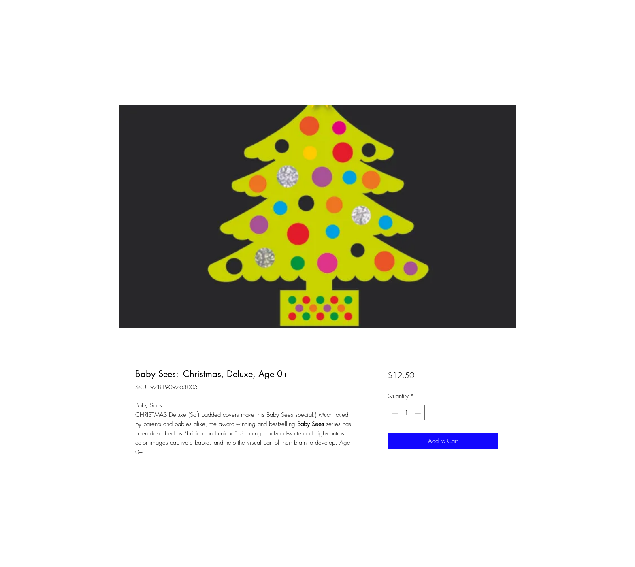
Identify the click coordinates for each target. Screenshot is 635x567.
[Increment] (418, 412)
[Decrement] (394, 412)
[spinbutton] (406, 412)
